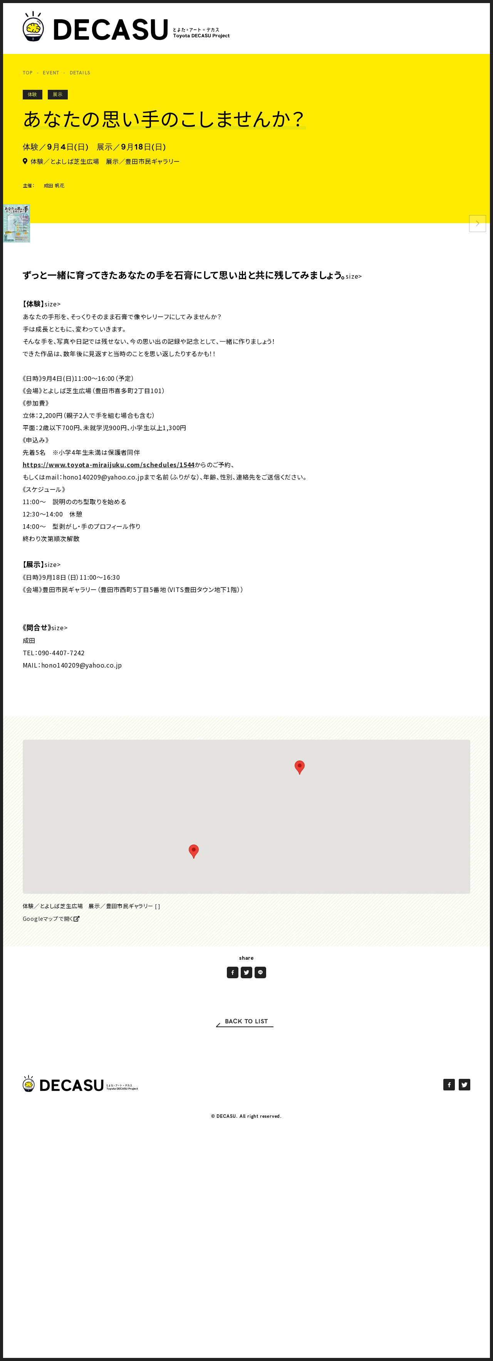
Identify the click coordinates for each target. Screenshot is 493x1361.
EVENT (51, 73)
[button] (300, 865)
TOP (28, 73)
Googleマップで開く (51, 1016)
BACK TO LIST (246, 1119)
